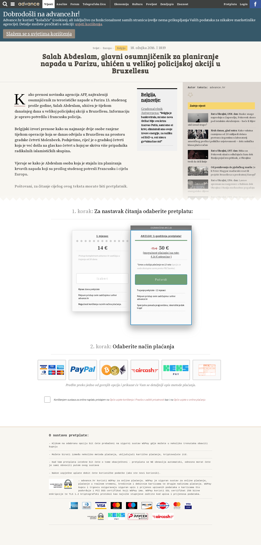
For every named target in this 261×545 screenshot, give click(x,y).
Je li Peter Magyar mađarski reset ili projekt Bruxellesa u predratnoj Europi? (222, 171)
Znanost (182, 4)
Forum (74, 4)
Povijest (151, 4)
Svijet (96, 48)
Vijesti (48, 4)
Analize (61, 4)
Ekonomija (121, 4)
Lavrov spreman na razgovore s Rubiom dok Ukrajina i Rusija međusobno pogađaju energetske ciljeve (221, 186)
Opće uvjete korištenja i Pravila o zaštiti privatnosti (136, 400)
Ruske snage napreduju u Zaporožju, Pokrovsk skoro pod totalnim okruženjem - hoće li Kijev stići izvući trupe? (222, 120)
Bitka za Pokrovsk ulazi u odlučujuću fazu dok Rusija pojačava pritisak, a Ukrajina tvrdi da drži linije (220, 157)
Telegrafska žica (94, 4)
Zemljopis (167, 4)
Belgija (121, 48)
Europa (107, 48)
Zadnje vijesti (197, 106)
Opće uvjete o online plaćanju (189, 400)
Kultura (137, 4)
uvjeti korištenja (88, 24)
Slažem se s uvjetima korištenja (39, 33)
